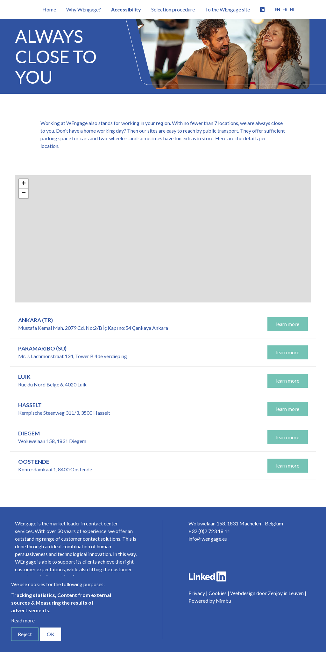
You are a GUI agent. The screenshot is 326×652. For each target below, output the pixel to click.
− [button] (24, 193)
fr (285, 9)
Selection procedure (173, 9)
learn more (287, 324)
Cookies (218, 593)
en (277, 9)
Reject (25, 634)
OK (50, 634)
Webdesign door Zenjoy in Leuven (267, 593)
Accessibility (126, 9)
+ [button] (24, 184)
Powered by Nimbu (209, 601)
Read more (23, 620)
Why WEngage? (83, 9)
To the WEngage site (227, 9)
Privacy (196, 593)
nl (292, 9)
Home (49, 9)
